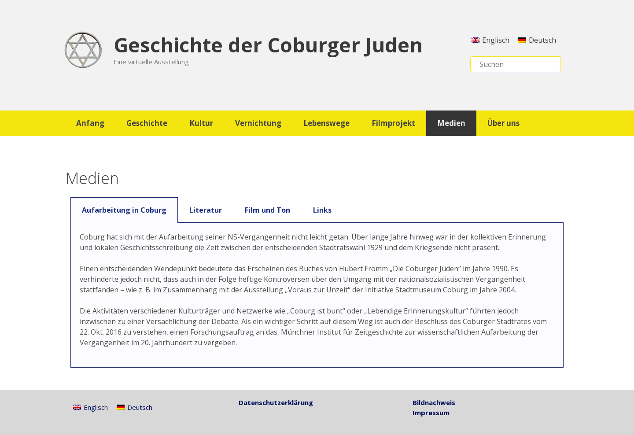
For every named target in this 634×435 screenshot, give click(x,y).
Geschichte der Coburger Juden (268, 44)
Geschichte (146, 123)
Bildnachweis (434, 402)
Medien (451, 123)
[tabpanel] (317, 295)
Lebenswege (326, 123)
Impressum (431, 412)
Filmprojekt (393, 123)
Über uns (503, 123)
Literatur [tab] (205, 210)
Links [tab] (322, 210)
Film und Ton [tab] (267, 210)
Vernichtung (258, 123)
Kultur (201, 123)
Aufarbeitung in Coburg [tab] (124, 210)
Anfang (90, 123)
